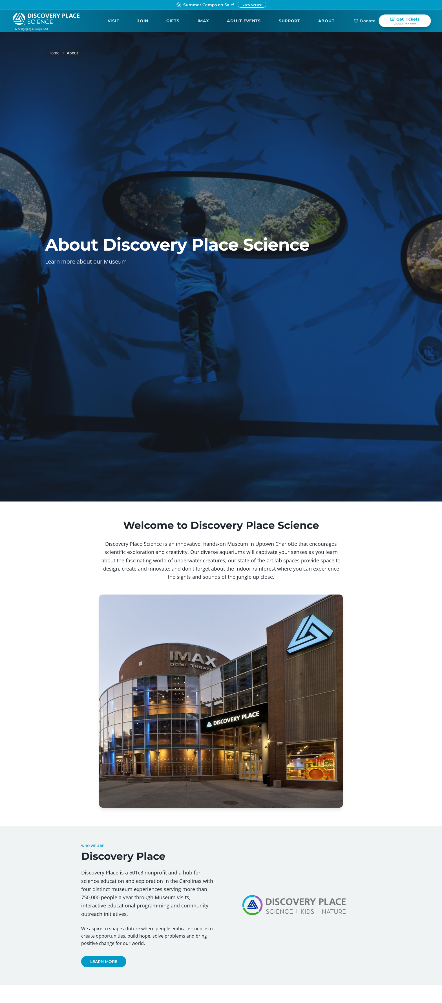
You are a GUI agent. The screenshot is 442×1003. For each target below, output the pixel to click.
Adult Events (243, 20)
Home (53, 53)
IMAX (203, 20)
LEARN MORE (103, 961)
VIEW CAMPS (252, 4)
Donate (364, 20)
